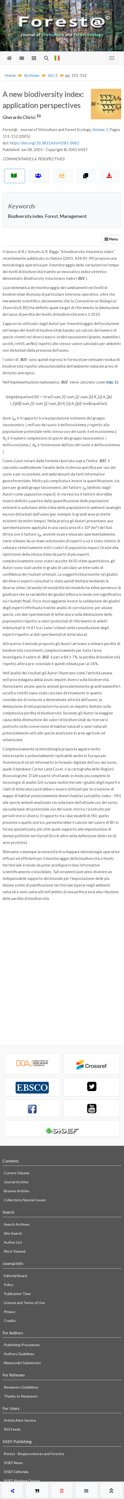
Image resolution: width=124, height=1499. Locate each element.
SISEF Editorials (16, 1471)
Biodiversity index (25, 216)
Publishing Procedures (22, 1345)
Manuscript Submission (22, 1363)
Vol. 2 (53, 75)
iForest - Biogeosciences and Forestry (34, 1453)
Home (10, 75)
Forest (51, 216)
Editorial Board (15, 1275)
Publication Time (17, 1293)
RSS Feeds (12, 1429)
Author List (13, 1242)
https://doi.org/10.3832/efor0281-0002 (44, 143)
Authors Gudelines (19, 1354)
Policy (8, 1284)
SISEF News (13, 1462)
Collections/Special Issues (25, 1200)
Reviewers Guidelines (21, 1387)
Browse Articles (16, 1191)
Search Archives (17, 1224)
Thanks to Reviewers (21, 1396)
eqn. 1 (112, 382)
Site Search (13, 1233)
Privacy (9, 1311)
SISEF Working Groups (22, 1480)
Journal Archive (16, 1182)
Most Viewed (14, 1251)
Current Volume (16, 1173)
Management (73, 216)
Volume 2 (100, 129)
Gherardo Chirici (22, 117)
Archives (31, 75)
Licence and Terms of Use (24, 1302)
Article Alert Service (20, 1420)
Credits (10, 1320)
